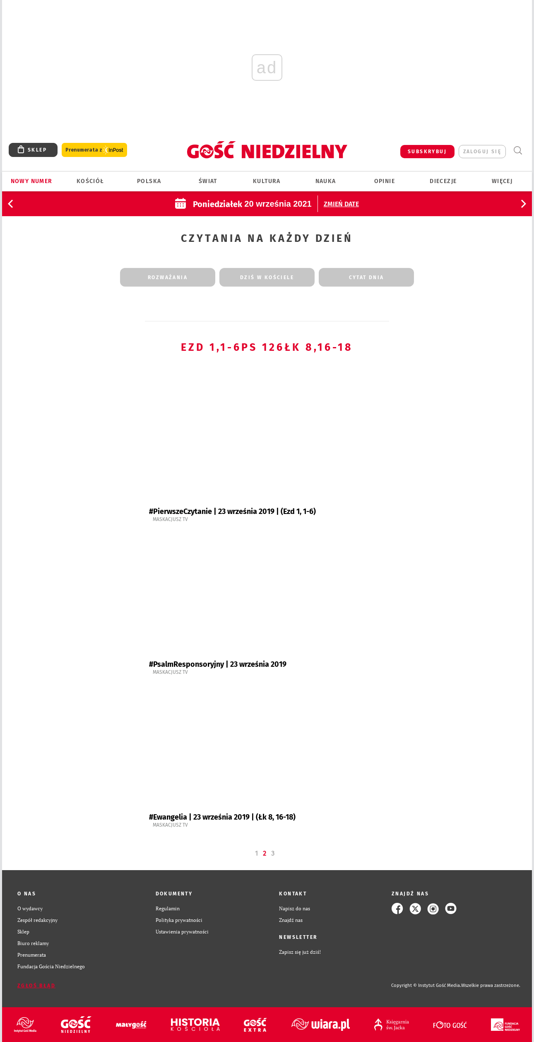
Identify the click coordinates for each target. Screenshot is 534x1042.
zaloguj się (482, 151)
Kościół (90, 181)
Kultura (267, 181)
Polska (149, 181)
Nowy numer (32, 181)
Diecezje (443, 181)
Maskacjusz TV (170, 519)
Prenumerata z (94, 150)
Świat (208, 181)
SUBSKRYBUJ (427, 151)
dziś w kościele (267, 277)
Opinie (384, 181)
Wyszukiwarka (517, 150)
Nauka (325, 181)
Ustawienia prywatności (182, 932)
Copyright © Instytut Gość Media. (426, 985)
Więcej (502, 181)
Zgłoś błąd (36, 986)
